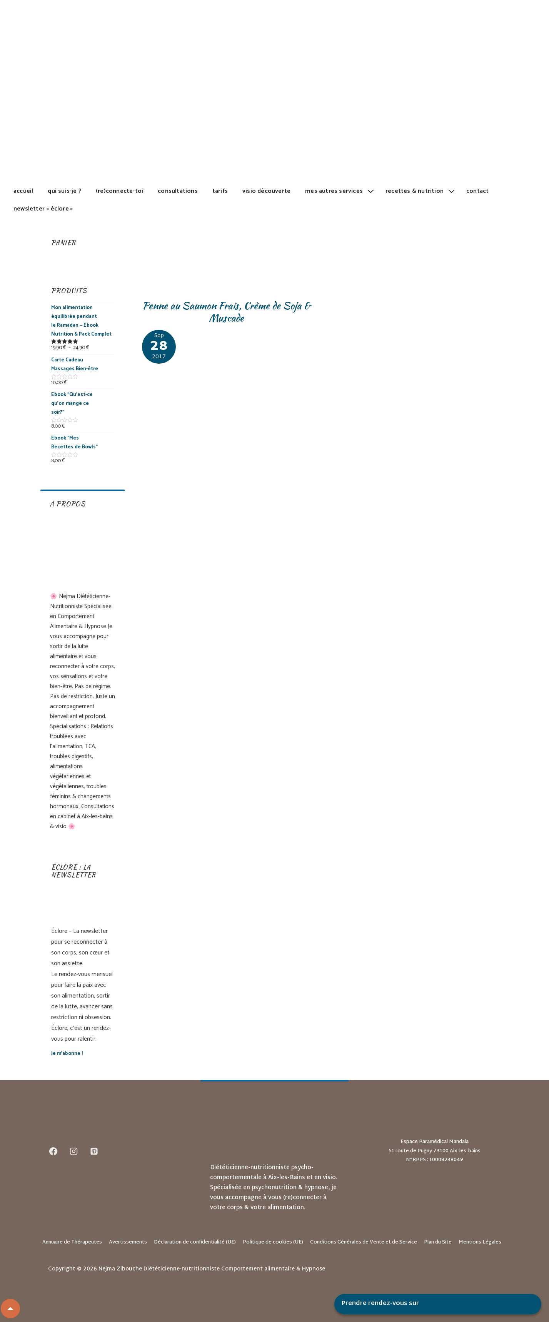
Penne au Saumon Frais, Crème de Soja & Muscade (226, 312)
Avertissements (128, 1242)
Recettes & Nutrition (421, 191)
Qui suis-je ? (64, 191)
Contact (477, 191)
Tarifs (220, 191)
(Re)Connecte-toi (119, 191)
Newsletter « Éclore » (43, 209)
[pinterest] (94, 1151)
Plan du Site (438, 1242)
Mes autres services (340, 191)
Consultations (178, 191)
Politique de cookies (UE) (273, 1242)
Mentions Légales (480, 1242)
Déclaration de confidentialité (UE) (195, 1242)
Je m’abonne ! (67, 1054)
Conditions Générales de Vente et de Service (363, 1242)
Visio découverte (266, 191)
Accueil (23, 191)
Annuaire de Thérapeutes (72, 1242)
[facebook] (53, 1151)
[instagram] (74, 1151)
